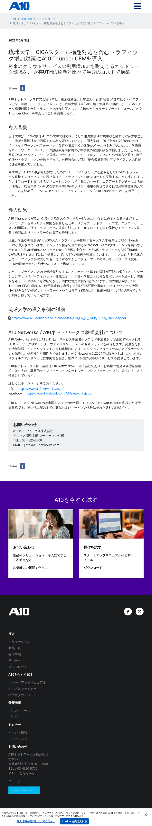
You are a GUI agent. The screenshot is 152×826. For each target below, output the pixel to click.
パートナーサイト (24, 790)
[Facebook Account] (128, 611)
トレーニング (17, 739)
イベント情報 (17, 732)
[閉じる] (145, 814)
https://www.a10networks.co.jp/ (41, 388)
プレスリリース (46, 19)
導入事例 (14, 654)
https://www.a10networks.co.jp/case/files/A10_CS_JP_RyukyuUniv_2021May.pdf (69, 318)
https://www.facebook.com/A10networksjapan (59, 393)
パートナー (16, 781)
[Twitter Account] (140, 611)
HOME (12, 19)
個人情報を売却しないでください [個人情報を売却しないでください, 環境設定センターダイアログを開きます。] (36, 821)
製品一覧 (14, 648)
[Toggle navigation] (138, 6)
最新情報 (26, 19)
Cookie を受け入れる (74, 821)
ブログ (13, 717)
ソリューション (19, 642)
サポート (14, 660)
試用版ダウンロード (22, 695)
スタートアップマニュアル (27, 682)
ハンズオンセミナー (22, 688)
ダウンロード (17, 667)
